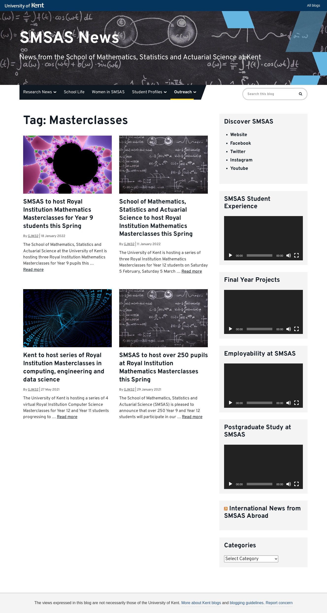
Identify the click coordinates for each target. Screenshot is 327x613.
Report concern (279, 603)
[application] (263, 238)
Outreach (185, 92)
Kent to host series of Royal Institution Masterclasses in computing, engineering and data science (63, 368)
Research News (39, 92)
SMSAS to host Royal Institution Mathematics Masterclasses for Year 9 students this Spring (58, 214)
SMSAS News (69, 38)
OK (244, 604)
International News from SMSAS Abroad (262, 512)
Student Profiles (149, 92)
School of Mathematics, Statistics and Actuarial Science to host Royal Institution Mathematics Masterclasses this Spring (156, 218)
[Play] (230, 255)
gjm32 (33, 236)
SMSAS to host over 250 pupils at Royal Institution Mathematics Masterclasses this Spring (163, 368)
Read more (33, 270)
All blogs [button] (313, 5)
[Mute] (288, 255)
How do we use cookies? (195, 603)
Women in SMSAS (108, 92)
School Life (74, 92)
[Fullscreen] (296, 255)
